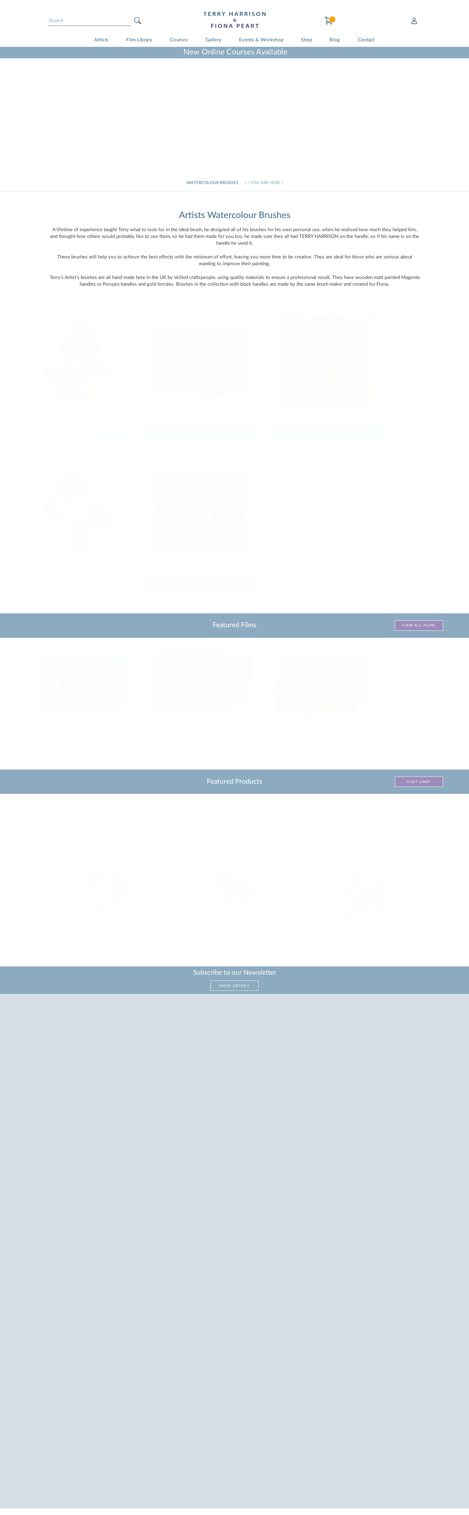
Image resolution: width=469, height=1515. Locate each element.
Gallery (213, 40)
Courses (179, 40)
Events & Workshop (261, 40)
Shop (306, 40)
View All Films (418, 625)
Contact (366, 40)
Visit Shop (418, 782)
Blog (335, 40)
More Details (234, 986)
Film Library (139, 40)
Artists (101, 40)
